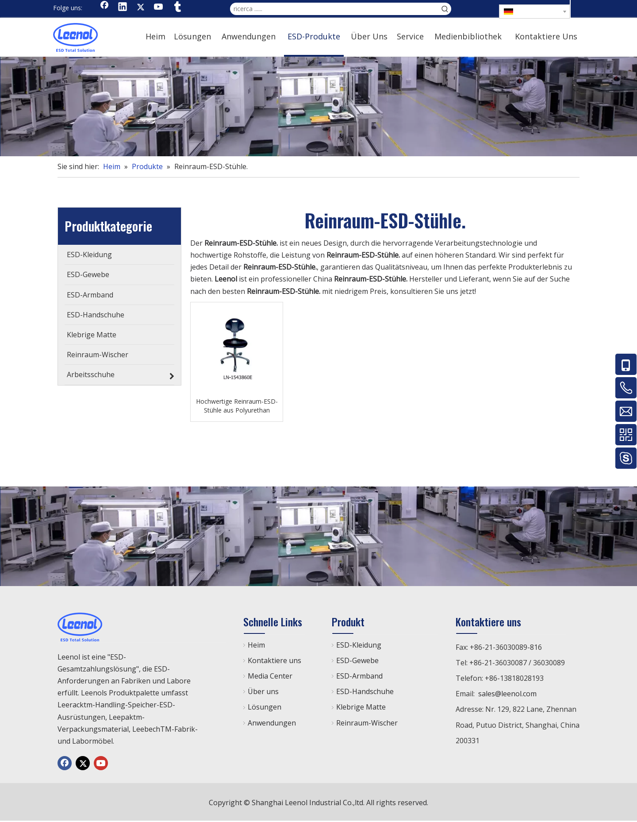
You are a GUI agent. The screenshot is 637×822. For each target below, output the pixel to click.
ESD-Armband (359, 676)
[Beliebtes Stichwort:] (445, 9)
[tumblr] (177, 7)
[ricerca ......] (334, 9)
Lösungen (264, 707)
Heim (256, 645)
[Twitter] (141, 7)
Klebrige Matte (361, 707)
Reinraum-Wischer (367, 723)
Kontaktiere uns (274, 660)
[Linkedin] (122, 7)
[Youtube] (159, 7)
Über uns (263, 691)
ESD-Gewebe (357, 660)
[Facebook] (104, 7)
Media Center (270, 676)
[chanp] (318, 106)
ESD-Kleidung (358, 645)
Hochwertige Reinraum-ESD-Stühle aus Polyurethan (237, 405)
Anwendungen (272, 723)
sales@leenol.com (507, 694)
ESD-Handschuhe (365, 691)
